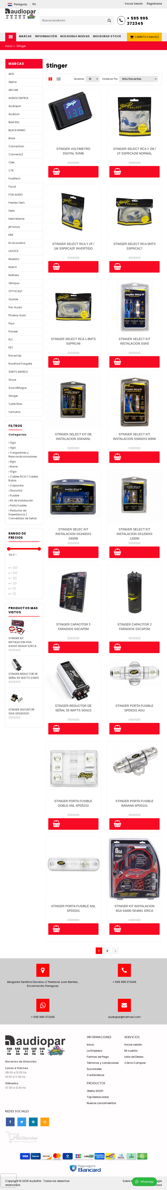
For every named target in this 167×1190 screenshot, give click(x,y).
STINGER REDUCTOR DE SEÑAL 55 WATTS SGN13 (73, 708)
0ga (12, 442)
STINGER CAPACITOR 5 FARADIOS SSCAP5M (73, 627)
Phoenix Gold (17, 315)
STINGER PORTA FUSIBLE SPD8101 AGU (134, 708)
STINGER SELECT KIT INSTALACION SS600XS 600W (134, 436)
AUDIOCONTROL (18, 98)
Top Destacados (98, 1097)
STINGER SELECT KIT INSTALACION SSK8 (134, 341)
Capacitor (16, 485)
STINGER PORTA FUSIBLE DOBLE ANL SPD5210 (73, 803)
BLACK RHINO (16, 130)
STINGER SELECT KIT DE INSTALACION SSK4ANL (73, 436)
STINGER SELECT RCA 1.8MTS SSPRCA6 (73, 341)
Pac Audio (15, 307)
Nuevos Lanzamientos (101, 1103)
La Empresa (94, 1051)
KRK (10, 235)
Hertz (11, 211)
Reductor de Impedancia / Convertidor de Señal (22, 514)
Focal (12, 186)
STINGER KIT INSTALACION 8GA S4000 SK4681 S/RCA (134, 908)
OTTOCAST (15, 291)
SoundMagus (17, 388)
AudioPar (35, 1181)
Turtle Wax (15, 404)
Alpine (12, 82)
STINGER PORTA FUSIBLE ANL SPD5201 (73, 908)
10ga (12, 471)
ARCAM (13, 90)
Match (12, 267)
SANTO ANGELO (18, 372)
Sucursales (94, 1069)
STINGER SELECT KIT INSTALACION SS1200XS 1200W (134, 534)
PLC (10, 339)
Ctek (11, 162)
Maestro (13, 259)
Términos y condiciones (103, 1063)
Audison (14, 114)
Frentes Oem (16, 202)
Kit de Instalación (20, 500)
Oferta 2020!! (95, 1091)
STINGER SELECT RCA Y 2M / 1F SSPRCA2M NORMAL (134, 151)
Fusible (13, 495)
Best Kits (13, 122)
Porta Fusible (17, 505)
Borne (13, 466)
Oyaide (13, 299)
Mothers (13, 275)
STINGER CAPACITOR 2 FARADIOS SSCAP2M (134, 627)
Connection (16, 146)
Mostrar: (79, 79)
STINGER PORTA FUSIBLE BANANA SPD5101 (134, 803)
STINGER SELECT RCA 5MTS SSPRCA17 (134, 246)
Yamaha (14, 412)
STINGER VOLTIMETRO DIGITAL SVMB (73, 151)
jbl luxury (14, 227)
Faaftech (14, 178)
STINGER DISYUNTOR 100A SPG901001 (21, 711)
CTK (11, 170)
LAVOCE (13, 251)
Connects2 (15, 154)
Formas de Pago (98, 1057)
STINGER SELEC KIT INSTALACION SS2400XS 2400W (73, 534)
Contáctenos (95, 1075)
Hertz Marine (16, 219)
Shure (12, 380)
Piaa (11, 323)
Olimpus (14, 283)
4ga (12, 447)
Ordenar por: (110, 79)
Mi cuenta (130, 1051)
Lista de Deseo (133, 1057)
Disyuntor (15, 490)
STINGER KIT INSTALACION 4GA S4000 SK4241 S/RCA (22, 642)
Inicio (8, 46)
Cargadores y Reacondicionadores (22, 454)
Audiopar (14, 106)
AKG (11, 74)
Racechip (14, 355)
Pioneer (13, 331)
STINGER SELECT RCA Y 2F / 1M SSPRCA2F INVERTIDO (73, 246)
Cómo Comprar (135, 1063)
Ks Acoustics (16, 243)
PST (10, 347)
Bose (11, 138)
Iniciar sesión (133, 1044)
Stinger (13, 396)
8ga (12, 461)
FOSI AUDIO (15, 194)
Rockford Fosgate (20, 363)
